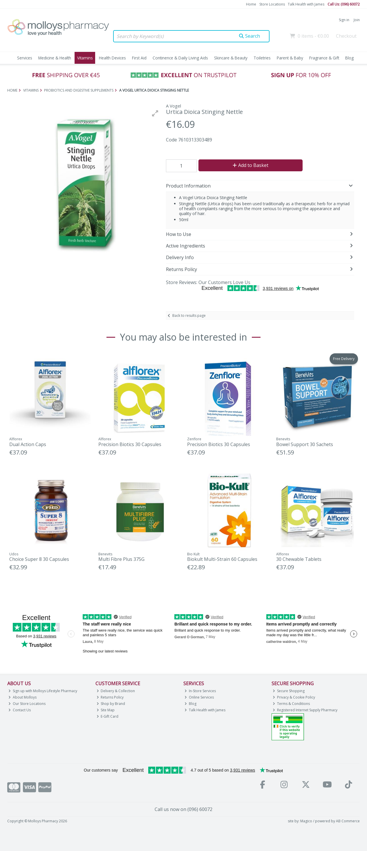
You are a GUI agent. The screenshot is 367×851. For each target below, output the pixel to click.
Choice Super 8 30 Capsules (39, 559)
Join (357, 19)
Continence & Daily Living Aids (180, 58)
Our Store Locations (27, 703)
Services (24, 58)
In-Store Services (200, 690)
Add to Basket (250, 165)
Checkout (346, 36)
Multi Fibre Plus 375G (121, 559)
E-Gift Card (108, 716)
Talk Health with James (306, 4)
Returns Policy (110, 697)
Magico (306, 821)
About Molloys (22, 697)
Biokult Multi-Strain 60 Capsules (222, 559)
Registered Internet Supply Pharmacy (305, 710)
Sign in (344, 19)
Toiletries (262, 58)
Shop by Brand (111, 703)
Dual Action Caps (27, 444)
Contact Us (19, 710)
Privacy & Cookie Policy (294, 697)
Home (251, 4)
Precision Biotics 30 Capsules (129, 444)
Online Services (199, 697)
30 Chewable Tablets (298, 559)
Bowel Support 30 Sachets (304, 444)
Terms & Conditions (291, 703)
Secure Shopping (289, 690)
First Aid (139, 58)
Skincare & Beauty (230, 58)
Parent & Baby (290, 58)
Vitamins (85, 58)
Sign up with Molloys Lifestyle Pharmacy (42, 690)
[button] (155, 113)
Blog (349, 58)
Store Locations (272, 4)
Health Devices (112, 58)
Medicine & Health (54, 58)
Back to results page (189, 315)
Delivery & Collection (116, 690)
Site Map (106, 710)
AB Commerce (348, 821)
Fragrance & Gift (324, 58)
